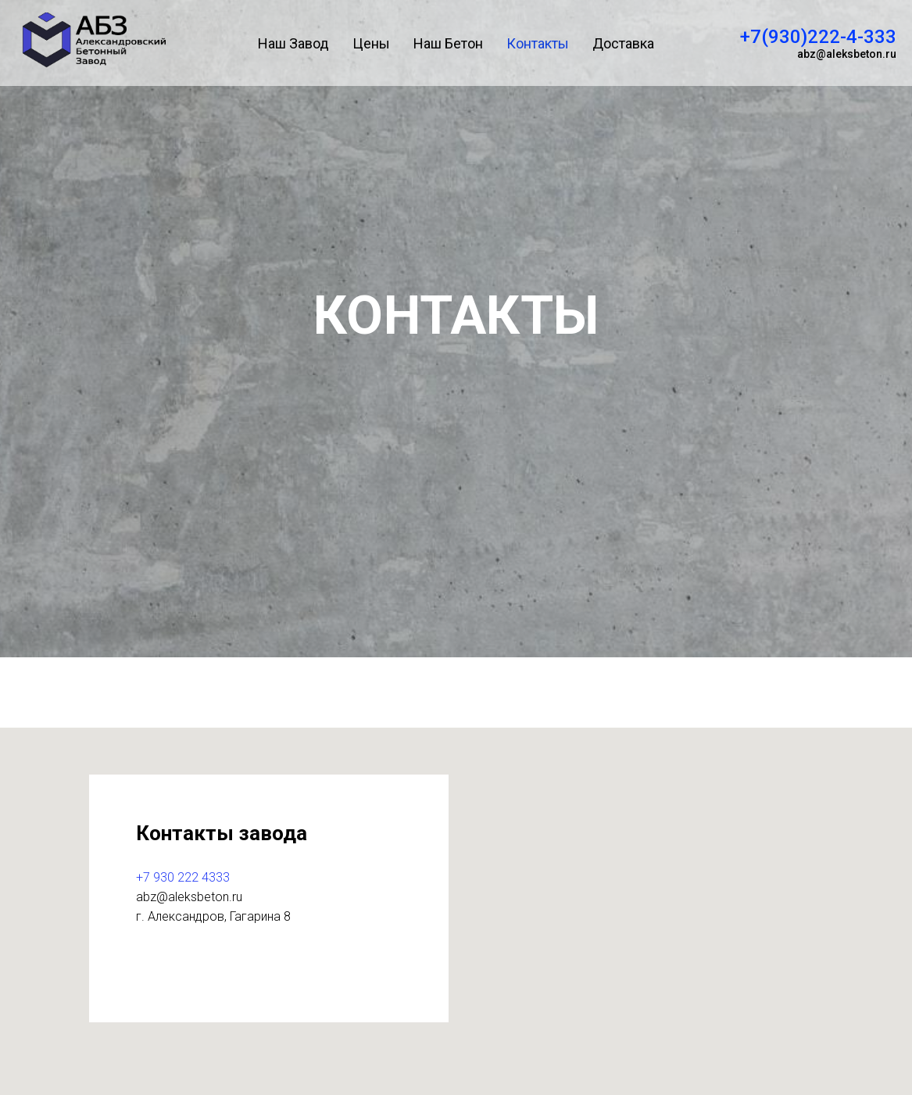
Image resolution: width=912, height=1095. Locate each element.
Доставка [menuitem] (623, 43)
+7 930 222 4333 (183, 877)
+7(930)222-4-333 (818, 37)
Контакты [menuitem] (537, 43)
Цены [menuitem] (371, 43)
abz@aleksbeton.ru (846, 54)
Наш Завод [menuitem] (293, 43)
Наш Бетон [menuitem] (448, 43)
